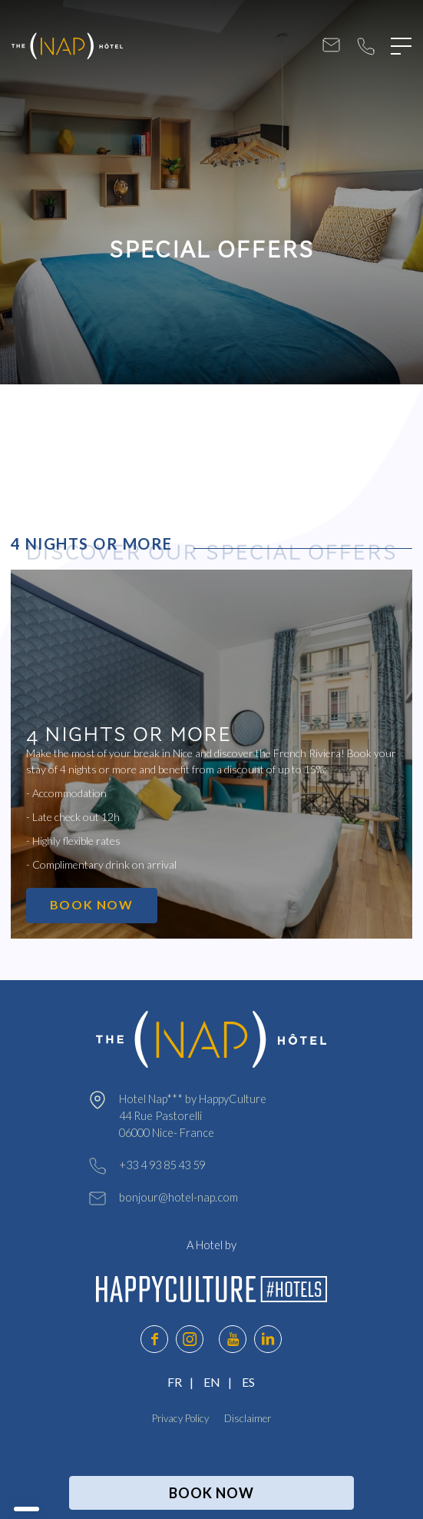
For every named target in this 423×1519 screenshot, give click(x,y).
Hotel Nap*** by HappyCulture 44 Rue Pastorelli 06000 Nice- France (192, 1115)
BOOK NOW (92, 904)
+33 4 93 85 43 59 (365, 46)
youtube (232, 1339)
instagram (189, 1339)
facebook (154, 1339)
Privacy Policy (180, 1418)
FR (174, 1381)
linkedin (268, 1339)
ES (248, 1381)
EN (211, 1381)
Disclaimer (247, 1418)
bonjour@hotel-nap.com (331, 46)
